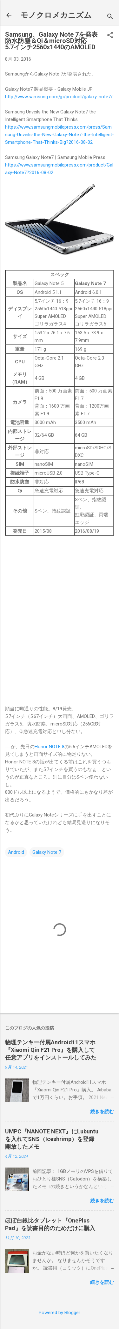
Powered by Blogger (59, 1312)
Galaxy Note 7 (46, 852)
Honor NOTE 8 (49, 746)
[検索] (110, 17)
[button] (110, 35)
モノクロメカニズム (56, 15)
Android (16, 852)
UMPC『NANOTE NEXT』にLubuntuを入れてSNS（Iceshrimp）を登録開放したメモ (51, 1139)
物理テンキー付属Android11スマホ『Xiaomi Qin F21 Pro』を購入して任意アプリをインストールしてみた (50, 1050)
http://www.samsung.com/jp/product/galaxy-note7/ (59, 97)
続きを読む (102, 1111)
